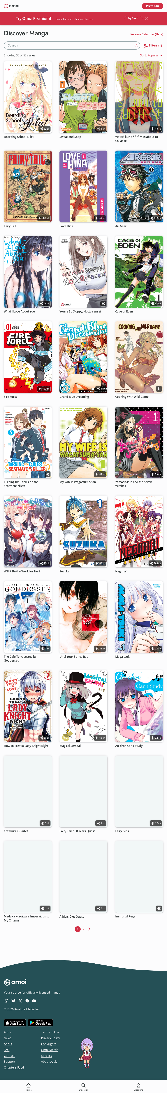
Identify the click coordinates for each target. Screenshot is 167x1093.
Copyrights (48, 1044)
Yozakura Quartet (16, 831)
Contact (9, 1056)
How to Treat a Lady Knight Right (26, 746)
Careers (46, 1056)
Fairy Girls (122, 831)
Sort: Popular (151, 55)
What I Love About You (19, 311)
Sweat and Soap (70, 137)
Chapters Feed (14, 1067)
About (8, 1044)
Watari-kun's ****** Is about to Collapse (136, 139)
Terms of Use (50, 1032)
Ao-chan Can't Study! (129, 746)
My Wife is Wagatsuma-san (78, 482)
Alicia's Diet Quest (72, 916)
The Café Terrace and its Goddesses (20, 658)
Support (9, 1062)
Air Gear (120, 226)
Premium (152, 6)
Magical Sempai (70, 746)
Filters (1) (152, 45)
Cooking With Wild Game (132, 397)
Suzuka (64, 571)
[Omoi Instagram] (6, 1001)
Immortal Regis (125, 916)
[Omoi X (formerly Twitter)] (20, 1001)
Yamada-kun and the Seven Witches (133, 484)
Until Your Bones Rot (74, 656)
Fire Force (10, 397)
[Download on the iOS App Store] (15, 1022)
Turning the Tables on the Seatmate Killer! (21, 484)
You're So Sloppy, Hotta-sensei (80, 311)
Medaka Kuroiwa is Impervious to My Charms (26, 918)
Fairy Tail (10, 226)
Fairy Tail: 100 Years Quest (77, 831)
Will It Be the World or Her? (22, 571)
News (7, 1038)
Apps (7, 1032)
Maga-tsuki (122, 656)
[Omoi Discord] (34, 1001)
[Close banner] (146, 18)
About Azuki (49, 1062)
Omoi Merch (49, 1050)
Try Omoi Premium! (33, 18)
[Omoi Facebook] (27, 1001)
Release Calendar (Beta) (146, 34)
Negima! (120, 571)
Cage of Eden (124, 311)
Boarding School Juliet (19, 137)
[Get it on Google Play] (40, 1022)
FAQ (6, 1050)
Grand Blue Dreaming (74, 397)
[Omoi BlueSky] (13, 1001)
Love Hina (66, 226)
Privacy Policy (50, 1038)
